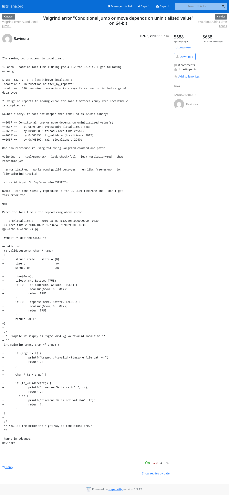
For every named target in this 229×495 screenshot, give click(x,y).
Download (184, 57)
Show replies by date (156, 473)
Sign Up (163, 6)
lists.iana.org (13, 6)
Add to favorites (187, 76)
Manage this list (120, 6)
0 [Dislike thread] (155, 463)
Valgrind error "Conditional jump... (20, 24)
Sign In (144, 6)
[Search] (223, 6)
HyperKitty (115, 489)
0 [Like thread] (148, 463)
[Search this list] (197, 6)
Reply (7, 467)
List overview (183, 47)
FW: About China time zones (212, 24)
